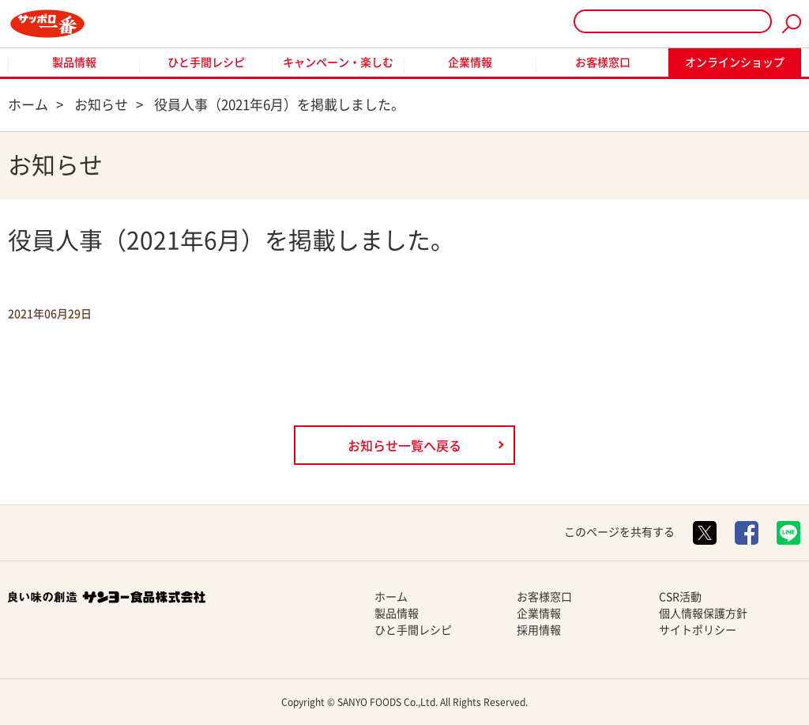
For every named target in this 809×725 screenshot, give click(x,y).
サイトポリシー (697, 630)
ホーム (391, 596)
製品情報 (74, 62)
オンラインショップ (735, 62)
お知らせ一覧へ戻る (404, 446)
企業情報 (470, 62)
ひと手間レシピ (206, 62)
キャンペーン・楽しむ (338, 62)
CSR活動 (680, 596)
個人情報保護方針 (703, 613)
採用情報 (539, 630)
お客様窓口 (602, 62)
